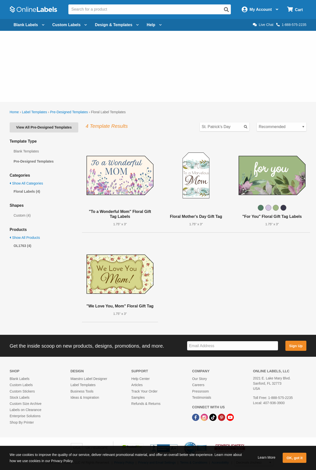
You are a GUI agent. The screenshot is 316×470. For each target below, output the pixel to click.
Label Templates (34, 112)
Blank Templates (26, 151)
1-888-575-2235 (291, 25)
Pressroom (200, 391)
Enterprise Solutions (25, 416)
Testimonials (201, 397)
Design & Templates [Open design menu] (117, 25)
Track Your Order (144, 391)
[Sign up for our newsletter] (232, 345)
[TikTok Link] (213, 417)
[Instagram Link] (205, 417)
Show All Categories (26, 183)
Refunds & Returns (145, 404)
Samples (138, 397)
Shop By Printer (22, 422)
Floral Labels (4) (27, 191)
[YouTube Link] (230, 417)
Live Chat (263, 24)
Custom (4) (22, 215)
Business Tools (81, 391)
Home (14, 112)
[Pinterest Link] (222, 417)
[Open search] (226, 9)
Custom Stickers (22, 391)
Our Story (199, 379)
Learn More (267, 457)
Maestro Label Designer (88, 379)
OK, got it (295, 458)
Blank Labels (19, 379)
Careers (198, 385)
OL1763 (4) (22, 246)
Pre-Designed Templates (69, 112)
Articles (137, 385)
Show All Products (25, 238)
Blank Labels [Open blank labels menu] (29, 25)
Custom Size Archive (25, 404)
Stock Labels (19, 397)
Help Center (140, 379)
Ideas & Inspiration (84, 397)
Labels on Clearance (25, 410)
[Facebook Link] (196, 417)
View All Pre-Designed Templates (44, 127)
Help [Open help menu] (154, 25)
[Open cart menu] (294, 9)
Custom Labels (21, 385)
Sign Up (295, 346)
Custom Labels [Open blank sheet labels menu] (69, 25)
